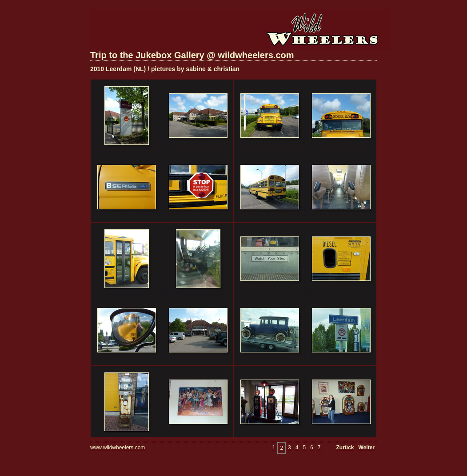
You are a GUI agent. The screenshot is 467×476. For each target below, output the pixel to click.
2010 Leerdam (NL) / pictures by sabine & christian (164, 68)
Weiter (367, 447)
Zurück (345, 447)
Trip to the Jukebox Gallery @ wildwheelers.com (192, 55)
